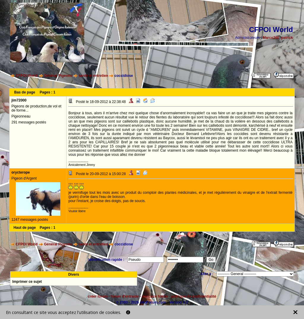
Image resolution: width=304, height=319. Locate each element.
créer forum (98, 296)
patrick (287, 38)
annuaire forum (155, 296)
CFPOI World (27, 76)
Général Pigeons (58, 76)
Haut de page (24, 228)
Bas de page (24, 92)
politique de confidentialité (193, 296)
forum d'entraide (125, 296)
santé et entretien (93, 76)
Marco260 (271, 38)
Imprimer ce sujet (27, 282)
